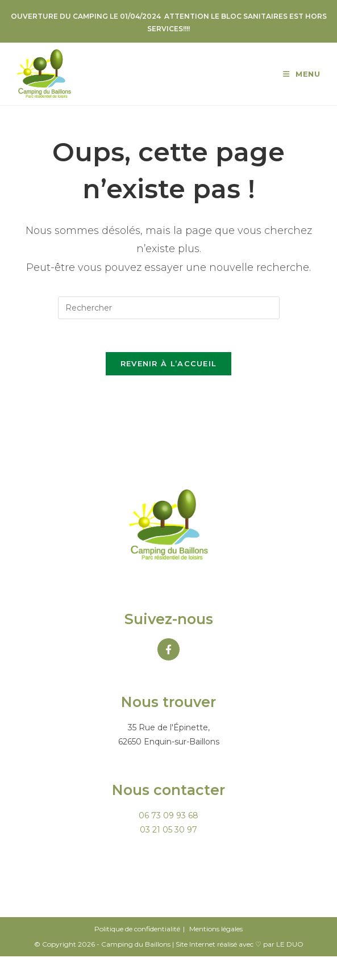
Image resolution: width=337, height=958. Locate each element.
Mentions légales (216, 930)
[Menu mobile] (302, 73)
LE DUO (289, 946)
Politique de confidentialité (137, 930)
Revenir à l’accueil (168, 365)
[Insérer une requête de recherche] (169, 307)
